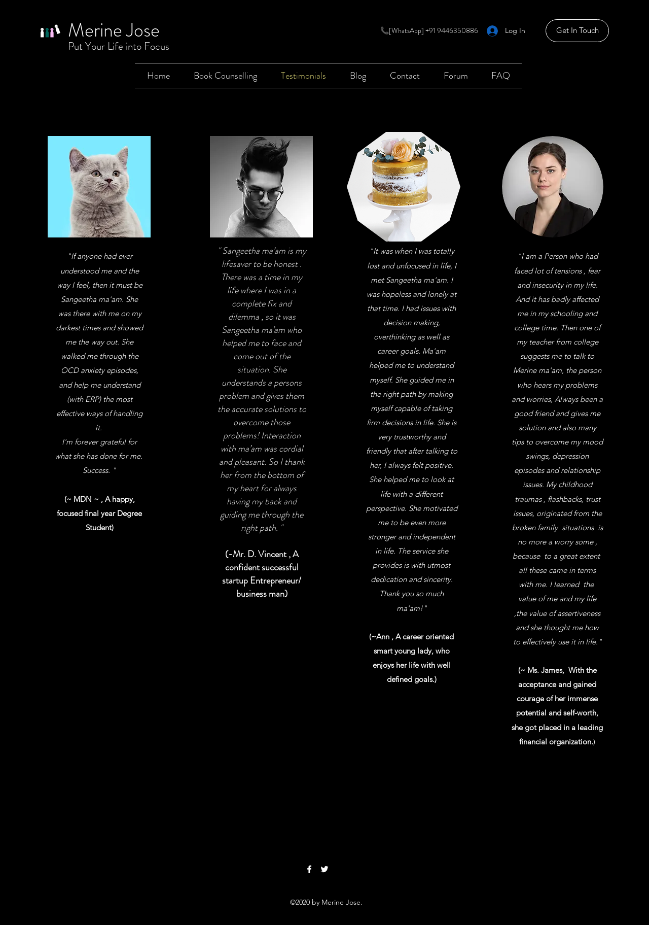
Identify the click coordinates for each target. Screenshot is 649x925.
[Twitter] (324, 869)
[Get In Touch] (577, 30)
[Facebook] (309, 869)
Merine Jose (114, 30)
